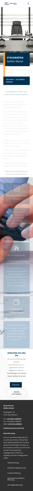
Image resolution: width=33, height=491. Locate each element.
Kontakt (15, 385)
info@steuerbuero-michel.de (13, 428)
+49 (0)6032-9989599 (13, 419)
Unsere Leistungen (16, 393)
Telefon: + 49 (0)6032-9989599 (15, 81)
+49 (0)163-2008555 (15, 424)
